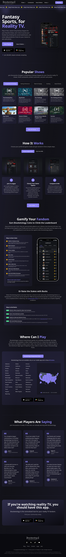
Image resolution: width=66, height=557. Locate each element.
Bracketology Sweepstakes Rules (33, 356)
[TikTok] (35, 542)
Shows (23, 2)
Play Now (59, 2)
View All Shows (33, 129)
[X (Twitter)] (30, 542)
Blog (24, 546)
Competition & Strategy (10, 83)
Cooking (48, 83)
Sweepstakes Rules (33, 298)
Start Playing (7, 44)
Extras (47, 2)
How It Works (39, 2)
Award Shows (58, 83)
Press (28, 546)
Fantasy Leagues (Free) (28, 151)
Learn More (33, 205)
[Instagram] (26, 542)
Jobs (42, 546)
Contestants (31, 2)
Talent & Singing (38, 83)
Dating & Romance (25, 83)
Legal (37, 546)
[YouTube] (39, 542)
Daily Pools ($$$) (39, 151)
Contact (33, 546)
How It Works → (20, 44)
